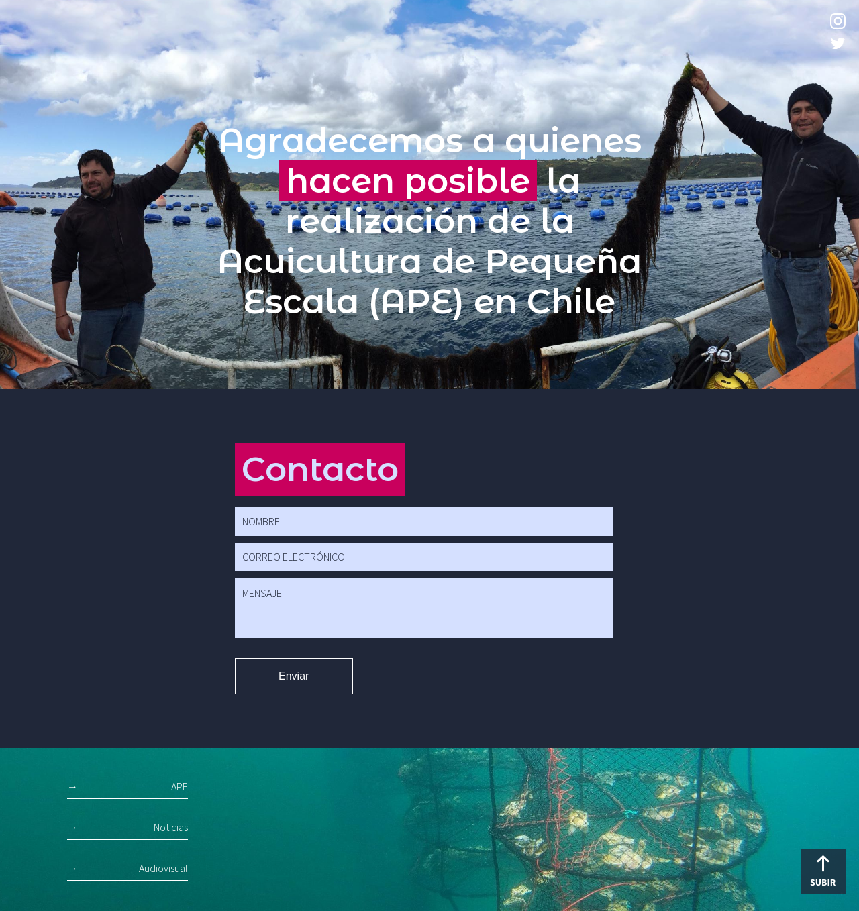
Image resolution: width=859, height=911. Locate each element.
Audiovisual (163, 868)
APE (179, 786)
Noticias (171, 827)
